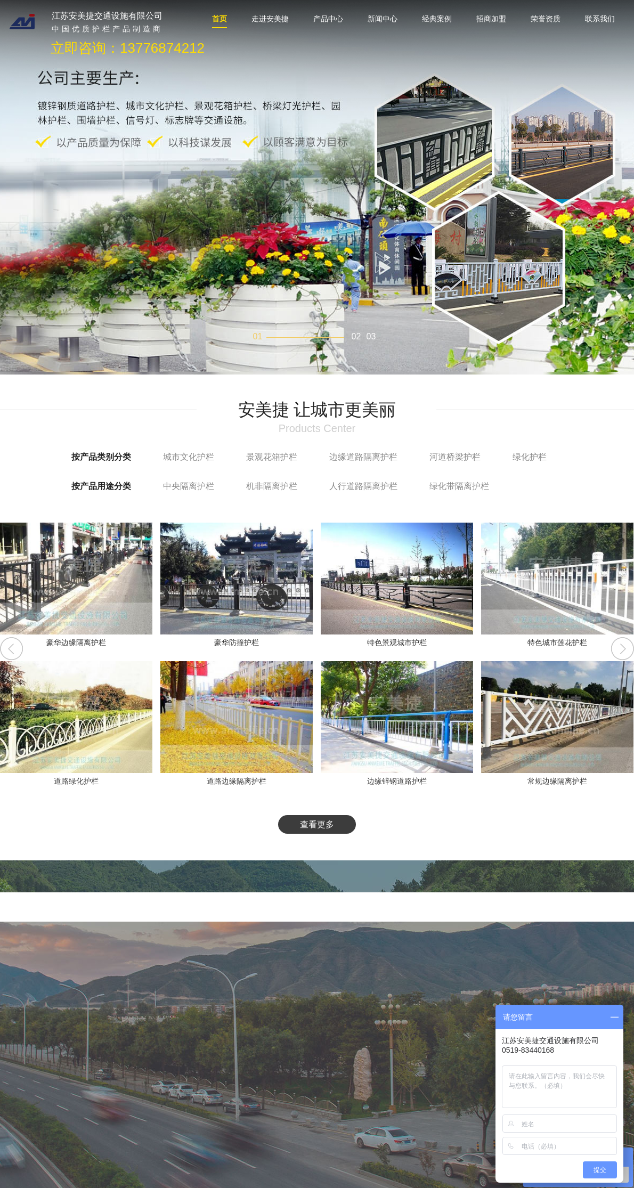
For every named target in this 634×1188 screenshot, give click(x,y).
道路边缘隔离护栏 (236, 781)
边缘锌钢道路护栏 (397, 781)
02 (356, 336)
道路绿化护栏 (76, 781)
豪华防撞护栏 (236, 642)
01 (258, 336)
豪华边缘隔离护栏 (76, 642)
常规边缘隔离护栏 (557, 781)
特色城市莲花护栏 (557, 642)
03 (371, 336)
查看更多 (317, 824)
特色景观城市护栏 (397, 642)
